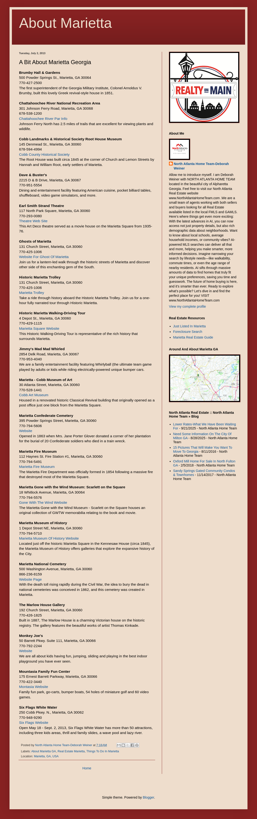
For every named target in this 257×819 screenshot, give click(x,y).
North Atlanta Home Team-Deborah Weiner (201, 166)
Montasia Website (33, 687)
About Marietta (65, 23)
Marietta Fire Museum (37, 467)
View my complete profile (187, 306)
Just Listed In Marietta (189, 326)
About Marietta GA (43, 751)
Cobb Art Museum (33, 395)
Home (86, 768)
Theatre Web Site (33, 221)
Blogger (148, 797)
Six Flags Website (33, 722)
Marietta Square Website (39, 328)
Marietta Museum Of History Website (49, 538)
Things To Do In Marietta (102, 751)
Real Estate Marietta (71, 751)
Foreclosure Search (187, 332)
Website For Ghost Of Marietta (44, 257)
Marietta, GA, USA (46, 756)
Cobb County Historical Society (44, 154)
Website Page (30, 579)
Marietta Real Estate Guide (193, 337)
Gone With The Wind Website (43, 502)
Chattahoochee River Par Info (43, 119)
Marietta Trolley (31, 293)
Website (25, 431)
